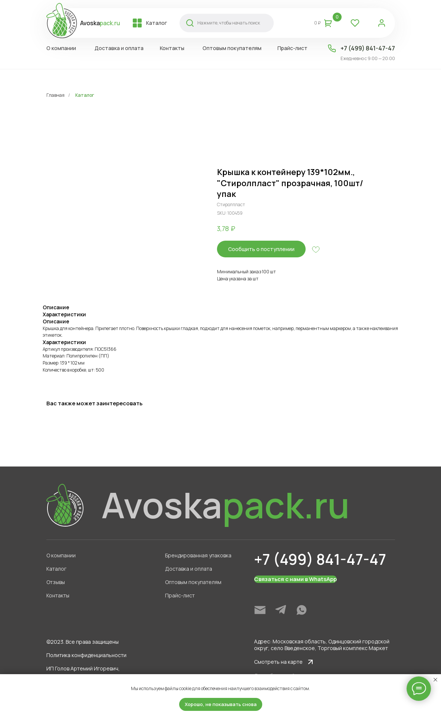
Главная (55, 95)
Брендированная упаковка (198, 555)
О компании (61, 555)
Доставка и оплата (188, 568)
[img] (260, 610)
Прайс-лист (180, 595)
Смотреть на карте (278, 661)
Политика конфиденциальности (86, 655)
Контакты (57, 595)
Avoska (100, 23)
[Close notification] (435, 679)
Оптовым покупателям (193, 582)
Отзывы (55, 582)
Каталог (84, 95)
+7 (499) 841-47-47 (367, 48)
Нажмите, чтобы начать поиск (228, 23)
